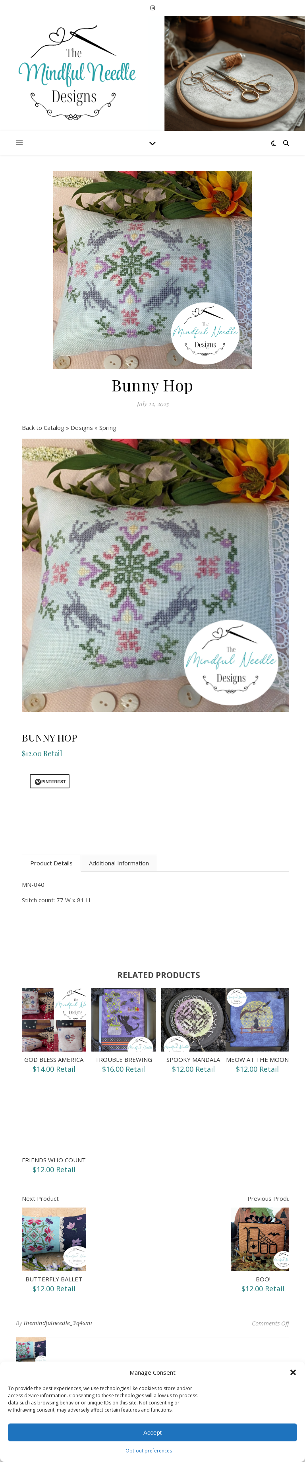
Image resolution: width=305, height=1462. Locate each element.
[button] (293, 1372)
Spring (107, 427)
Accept (152, 1432)
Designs (83, 427)
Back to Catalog (44, 427)
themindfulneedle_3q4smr (58, 1323)
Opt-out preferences (148, 1450)
